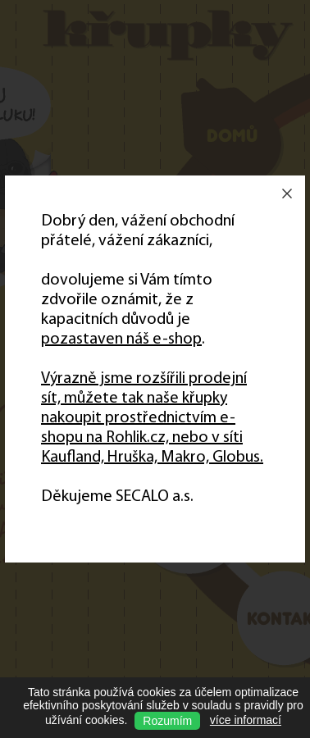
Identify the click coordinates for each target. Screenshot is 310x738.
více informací (245, 720)
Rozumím (167, 720)
